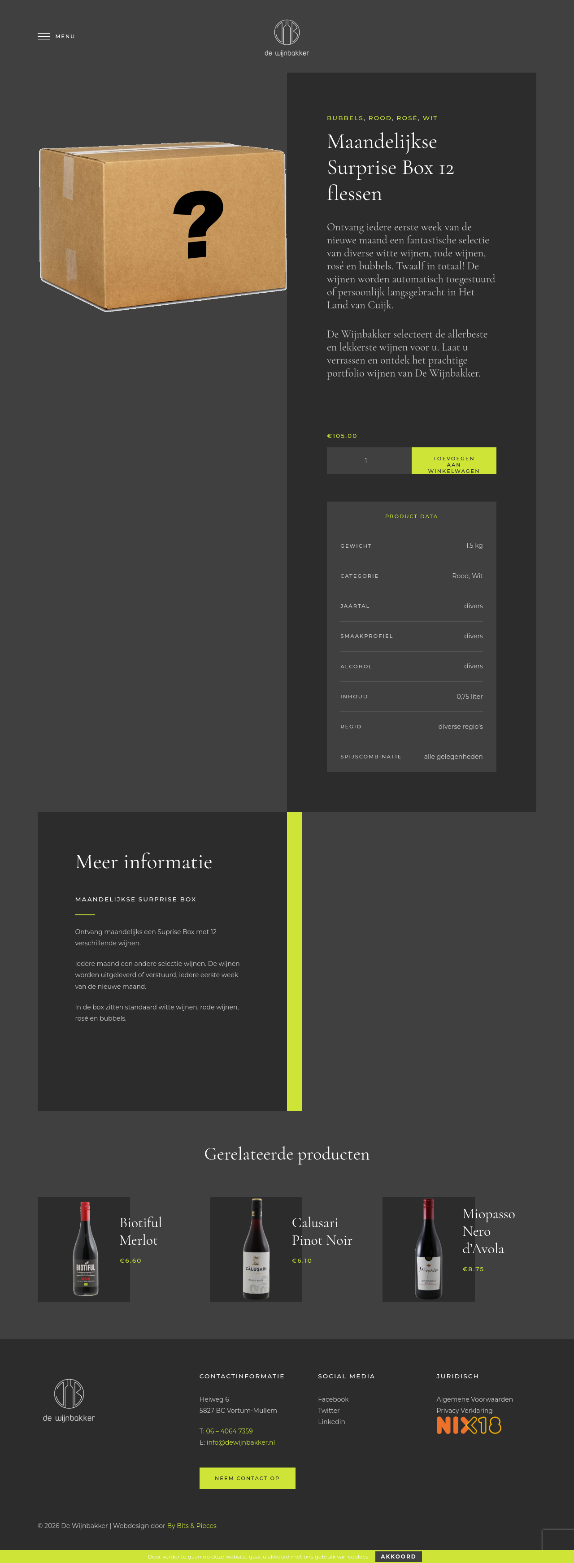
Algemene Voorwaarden (475, 1399)
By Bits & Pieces (192, 1526)
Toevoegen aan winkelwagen (454, 464)
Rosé (407, 117)
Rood (380, 117)
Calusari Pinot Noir (322, 1231)
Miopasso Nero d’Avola (488, 1231)
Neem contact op (247, 1478)
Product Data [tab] (411, 516)
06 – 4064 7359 (229, 1431)
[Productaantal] (369, 460)
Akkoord (398, 1556)
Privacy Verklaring (465, 1411)
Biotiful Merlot (140, 1231)
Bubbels (345, 117)
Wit (430, 117)
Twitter (329, 1411)
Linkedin (331, 1422)
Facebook (333, 1399)
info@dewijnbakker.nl (241, 1442)
